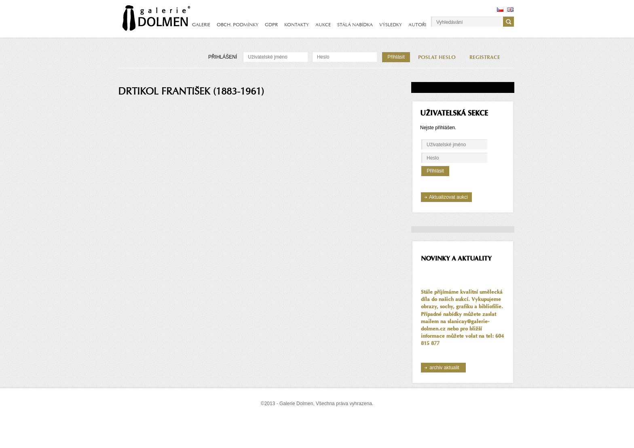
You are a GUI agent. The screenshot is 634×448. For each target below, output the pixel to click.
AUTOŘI (417, 24)
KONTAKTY (296, 24)
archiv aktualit (444, 367)
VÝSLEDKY (390, 24)
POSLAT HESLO (437, 57)
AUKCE (323, 24)
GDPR (271, 24)
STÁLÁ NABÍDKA (355, 24)
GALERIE (201, 24)
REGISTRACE (484, 57)
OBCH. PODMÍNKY (237, 24)
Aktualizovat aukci (448, 197)
